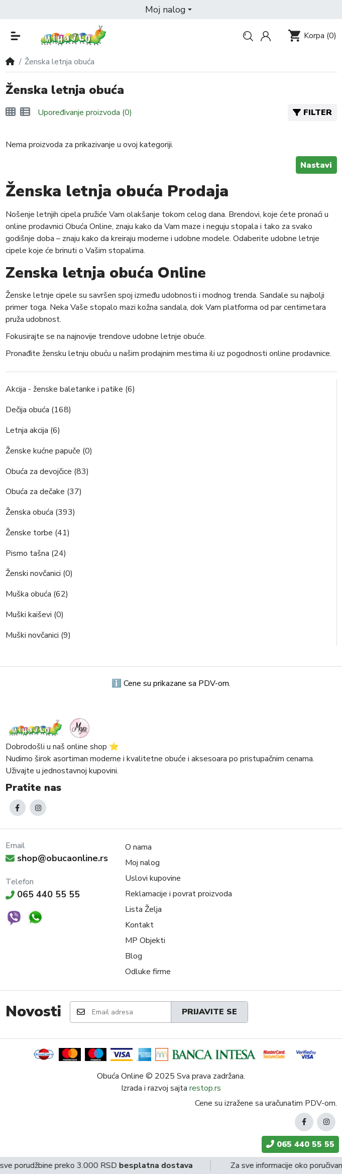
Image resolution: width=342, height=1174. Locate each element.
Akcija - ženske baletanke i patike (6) (70, 389)
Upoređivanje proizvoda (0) (85, 112)
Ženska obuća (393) (40, 512)
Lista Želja (143, 909)
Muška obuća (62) (37, 594)
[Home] (10, 61)
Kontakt (139, 924)
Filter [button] (312, 112)
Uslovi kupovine (153, 878)
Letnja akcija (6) (33, 430)
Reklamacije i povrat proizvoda (178, 893)
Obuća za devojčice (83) (47, 471)
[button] (168, 9)
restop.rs (205, 1088)
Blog (133, 956)
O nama (138, 847)
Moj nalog (142, 862)
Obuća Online (120, 1076)
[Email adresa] (131, 1012)
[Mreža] (11, 112)
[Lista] (25, 112)
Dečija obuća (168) (38, 409)
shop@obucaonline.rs (57, 858)
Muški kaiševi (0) (35, 614)
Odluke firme (148, 971)
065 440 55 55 (43, 894)
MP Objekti (145, 940)
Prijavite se (209, 1011)
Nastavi (316, 165)
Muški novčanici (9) (38, 635)
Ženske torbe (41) (38, 532)
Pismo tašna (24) (36, 553)
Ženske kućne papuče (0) (49, 450)
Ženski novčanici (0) (39, 573)
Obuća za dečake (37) (44, 491)
